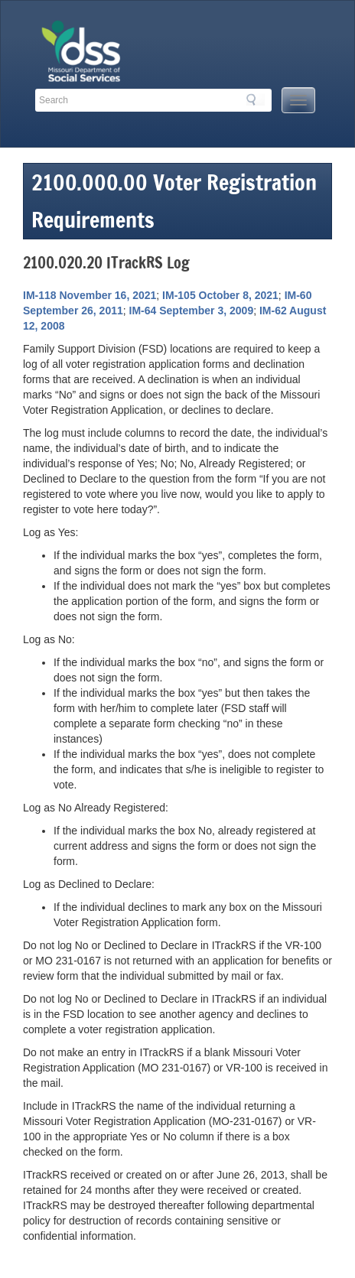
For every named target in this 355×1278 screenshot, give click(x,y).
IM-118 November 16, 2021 (89, 295)
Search (255, 99)
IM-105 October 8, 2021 (220, 295)
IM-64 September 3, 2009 (191, 310)
